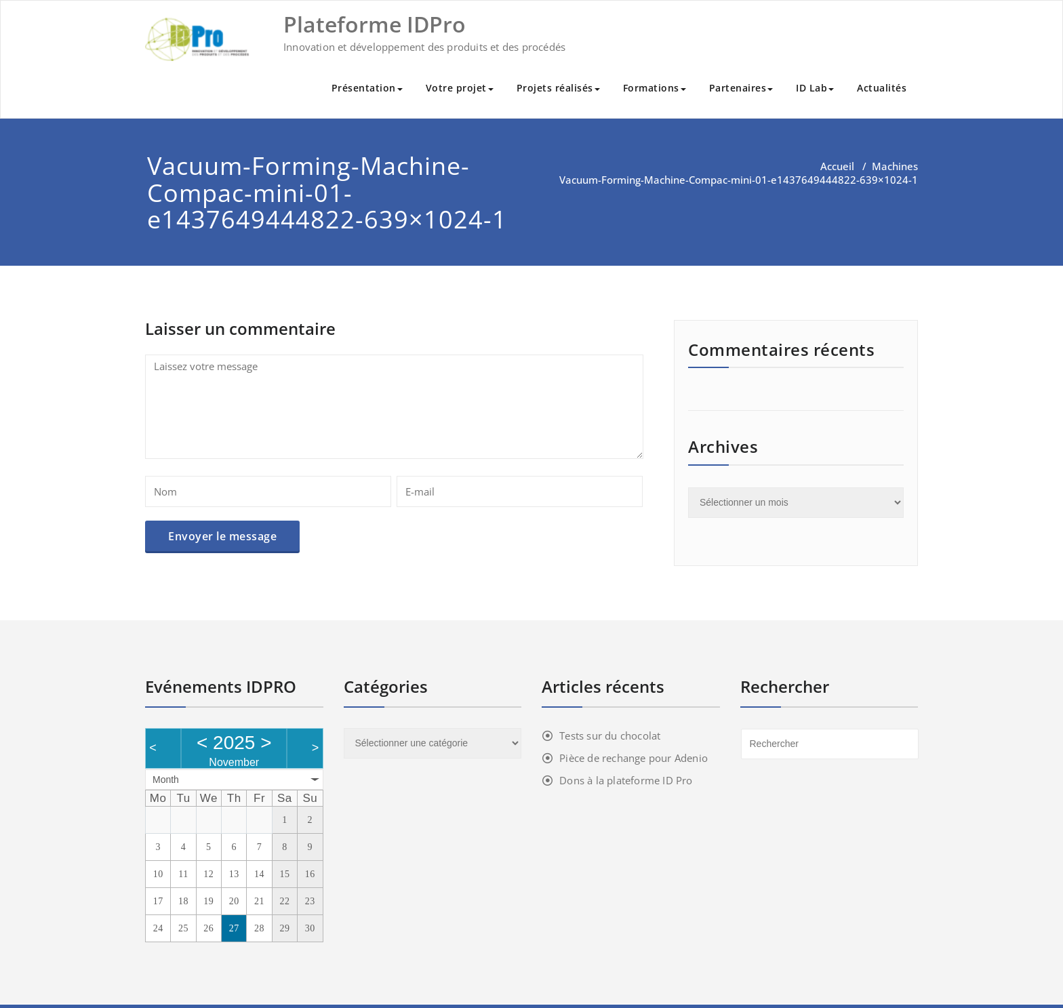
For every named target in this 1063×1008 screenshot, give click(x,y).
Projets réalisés (558, 87)
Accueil (837, 166)
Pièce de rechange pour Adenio (633, 758)
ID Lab (815, 87)
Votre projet (460, 87)
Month (166, 779)
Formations (654, 87)
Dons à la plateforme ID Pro (625, 780)
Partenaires (741, 87)
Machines (895, 166)
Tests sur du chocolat (609, 735)
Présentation (367, 87)
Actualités (881, 87)
